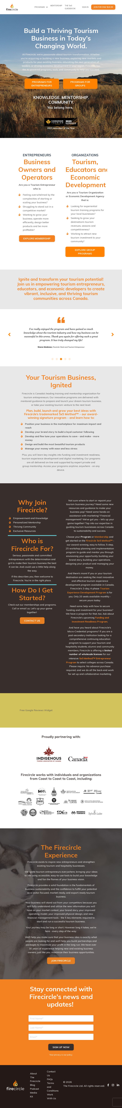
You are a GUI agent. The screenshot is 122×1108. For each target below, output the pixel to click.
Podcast (34, 1091)
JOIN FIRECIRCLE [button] (61, 963)
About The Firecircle (35, 1080)
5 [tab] (69, 359)
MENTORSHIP (56, 5)
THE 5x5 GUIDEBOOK (70, 7)
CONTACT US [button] (32, 622)
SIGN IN (85, 7)
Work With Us (51, 1099)
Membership (101, 538)
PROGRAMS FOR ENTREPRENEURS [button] (41, 84)
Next (112, 335)
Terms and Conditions (53, 1089)
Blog (32, 1088)
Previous (9, 335)
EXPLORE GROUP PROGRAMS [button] (85, 252)
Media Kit (33, 1097)
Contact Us (51, 1076)
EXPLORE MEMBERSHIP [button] (37, 239)
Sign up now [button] (61, 1050)
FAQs (50, 1082)
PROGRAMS (41, 7)
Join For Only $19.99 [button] (103, 7)
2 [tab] (56, 359)
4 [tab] (65, 359)
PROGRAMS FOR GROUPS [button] (80, 84)
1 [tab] (52, 359)
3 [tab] (61, 359)
